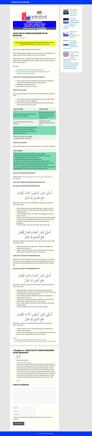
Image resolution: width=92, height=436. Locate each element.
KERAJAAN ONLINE (21, 2)
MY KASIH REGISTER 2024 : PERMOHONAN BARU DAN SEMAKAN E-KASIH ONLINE (35, 341)
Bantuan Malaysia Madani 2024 (42, 44)
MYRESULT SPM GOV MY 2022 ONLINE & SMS (30, 69)
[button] (76, 2)
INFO (16, 338)
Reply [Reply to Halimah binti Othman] (18, 380)
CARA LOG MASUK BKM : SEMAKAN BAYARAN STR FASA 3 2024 (30, 339)
